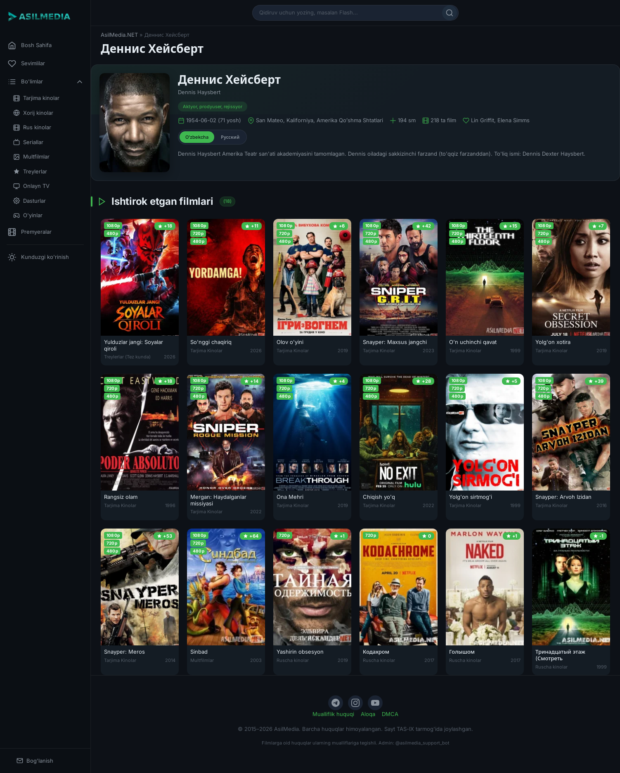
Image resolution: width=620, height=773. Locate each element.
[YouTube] (375, 702)
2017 (429, 660)
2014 (170, 660)
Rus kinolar (32, 127)
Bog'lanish (35, 760)
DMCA (390, 714)
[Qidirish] (449, 12)
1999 (515, 350)
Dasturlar (29, 200)
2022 (256, 512)
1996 (170, 505)
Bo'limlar (46, 82)
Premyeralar (30, 232)
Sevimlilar (26, 63)
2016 (601, 505)
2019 (343, 350)
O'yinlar (28, 215)
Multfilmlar (31, 156)
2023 (428, 350)
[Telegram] (335, 702)
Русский (230, 137)
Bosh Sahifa (30, 45)
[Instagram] (355, 702)
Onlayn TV (31, 186)
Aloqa (368, 714)
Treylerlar (30, 171)
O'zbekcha (196, 137)
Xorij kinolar (33, 112)
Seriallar (28, 142)
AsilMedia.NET (119, 34)
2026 (169, 357)
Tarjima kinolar (36, 98)
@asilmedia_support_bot (422, 743)
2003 (256, 660)
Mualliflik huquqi (333, 714)
